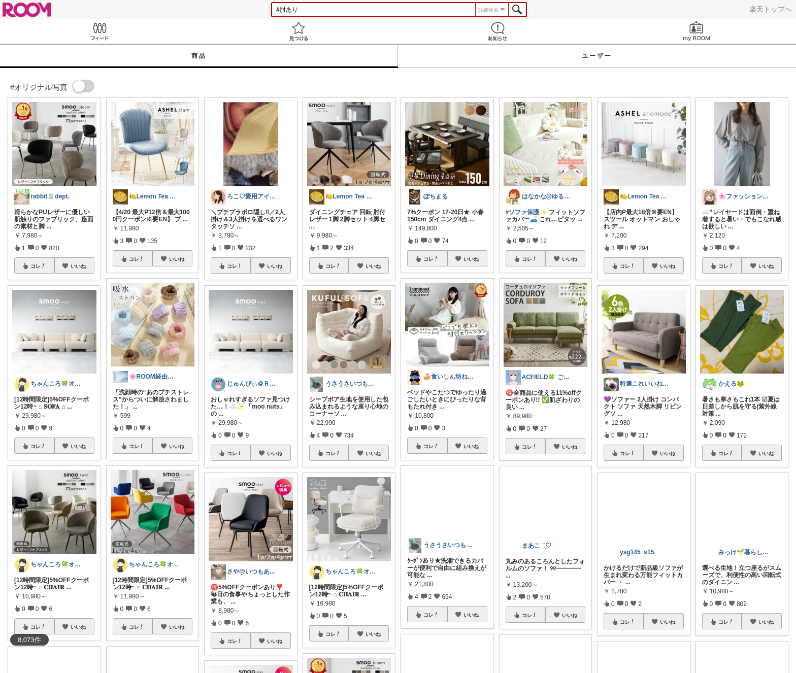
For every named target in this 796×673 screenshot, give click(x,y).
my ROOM (696, 31)
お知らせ (497, 31)
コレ (38, 265)
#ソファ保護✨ (526, 212)
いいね (78, 265)
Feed (99, 31)
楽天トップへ (770, 9)
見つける (298, 31)
